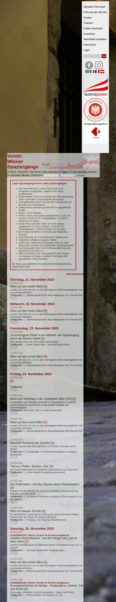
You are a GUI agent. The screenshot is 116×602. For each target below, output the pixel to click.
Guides (87, 17)
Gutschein (89, 33)
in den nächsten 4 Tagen (54, 172)
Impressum (89, 44)
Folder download (92, 28)
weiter (14, 297)
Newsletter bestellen (94, 39)
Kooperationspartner (95, 124)
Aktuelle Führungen (94, 6)
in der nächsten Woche (83, 172)
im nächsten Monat (18, 175)
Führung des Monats (95, 12)
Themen (88, 23)
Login (86, 50)
